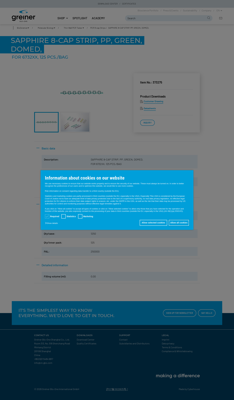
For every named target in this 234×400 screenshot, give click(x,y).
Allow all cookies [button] (178, 223)
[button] (52, 223)
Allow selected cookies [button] (151, 223)
